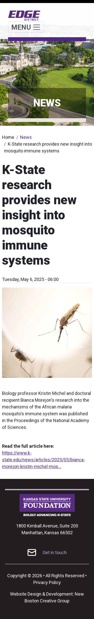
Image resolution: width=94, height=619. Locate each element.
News (26, 137)
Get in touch (55, 552)
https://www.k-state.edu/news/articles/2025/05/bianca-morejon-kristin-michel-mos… (43, 459)
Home (8, 137)
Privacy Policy (47, 582)
